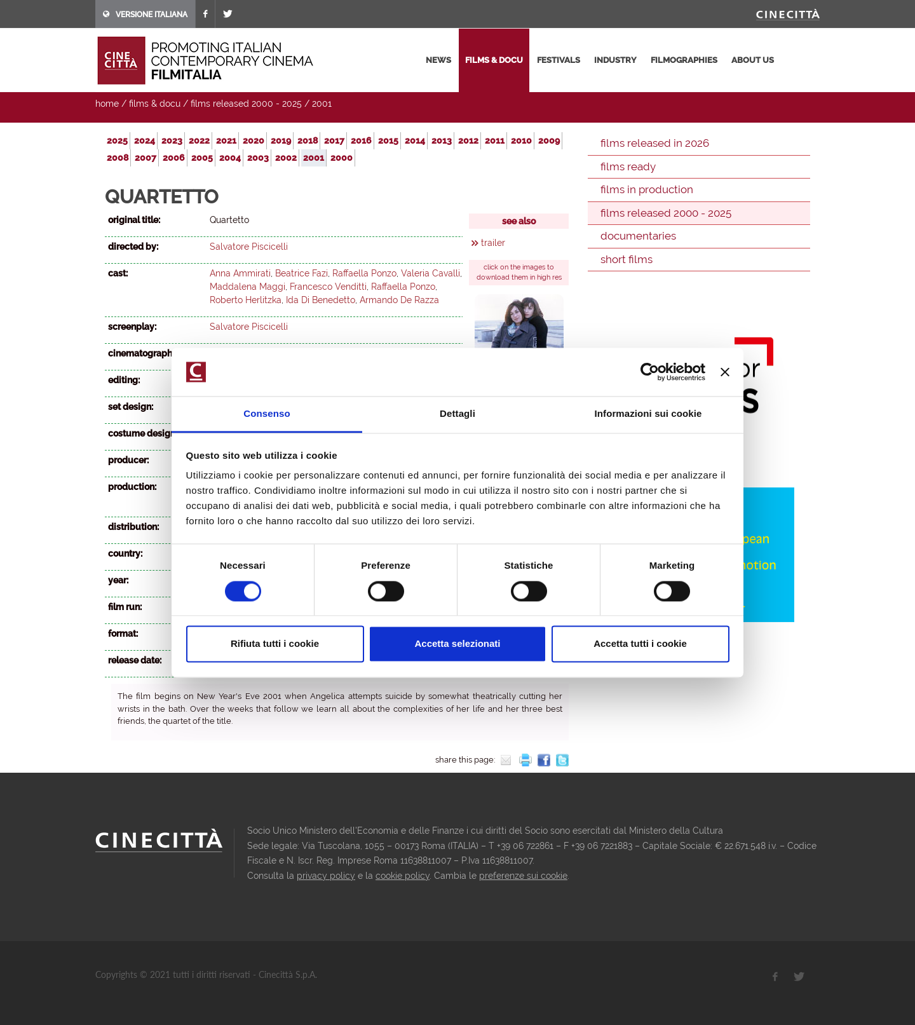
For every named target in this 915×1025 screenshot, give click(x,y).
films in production (646, 189)
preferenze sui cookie (523, 876)
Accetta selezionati (457, 644)
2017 (334, 140)
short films (626, 259)
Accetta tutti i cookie (640, 644)
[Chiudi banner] (725, 371)
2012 (468, 140)
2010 (521, 140)
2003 (258, 158)
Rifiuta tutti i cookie (275, 644)
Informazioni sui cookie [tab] (648, 414)
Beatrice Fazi (301, 273)
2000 (341, 158)
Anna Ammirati (240, 273)
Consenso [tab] (266, 414)
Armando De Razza (399, 300)
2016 (361, 140)
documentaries (638, 235)
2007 (145, 158)
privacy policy (326, 876)
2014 (415, 140)
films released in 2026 (654, 143)
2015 (388, 140)
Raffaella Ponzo (364, 273)
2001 (322, 103)
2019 (281, 140)
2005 (202, 158)
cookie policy (403, 876)
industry (615, 60)
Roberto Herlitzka (245, 300)
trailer (493, 243)
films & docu (494, 60)
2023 (171, 140)
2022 (199, 140)
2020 (253, 140)
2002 (286, 158)
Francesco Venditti (328, 287)
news (438, 60)
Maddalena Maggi (247, 287)
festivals (558, 60)
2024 (144, 140)
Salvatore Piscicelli (249, 246)
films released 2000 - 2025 (246, 103)
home (107, 103)
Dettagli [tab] (457, 414)
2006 (174, 158)
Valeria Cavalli (430, 273)
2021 (226, 140)
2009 (549, 140)
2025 (117, 140)
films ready (628, 166)
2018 (307, 140)
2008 (117, 158)
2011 (495, 140)
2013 (441, 140)
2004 (230, 158)
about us (752, 60)
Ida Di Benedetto (320, 300)
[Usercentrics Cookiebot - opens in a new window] (649, 371)
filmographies (684, 60)
